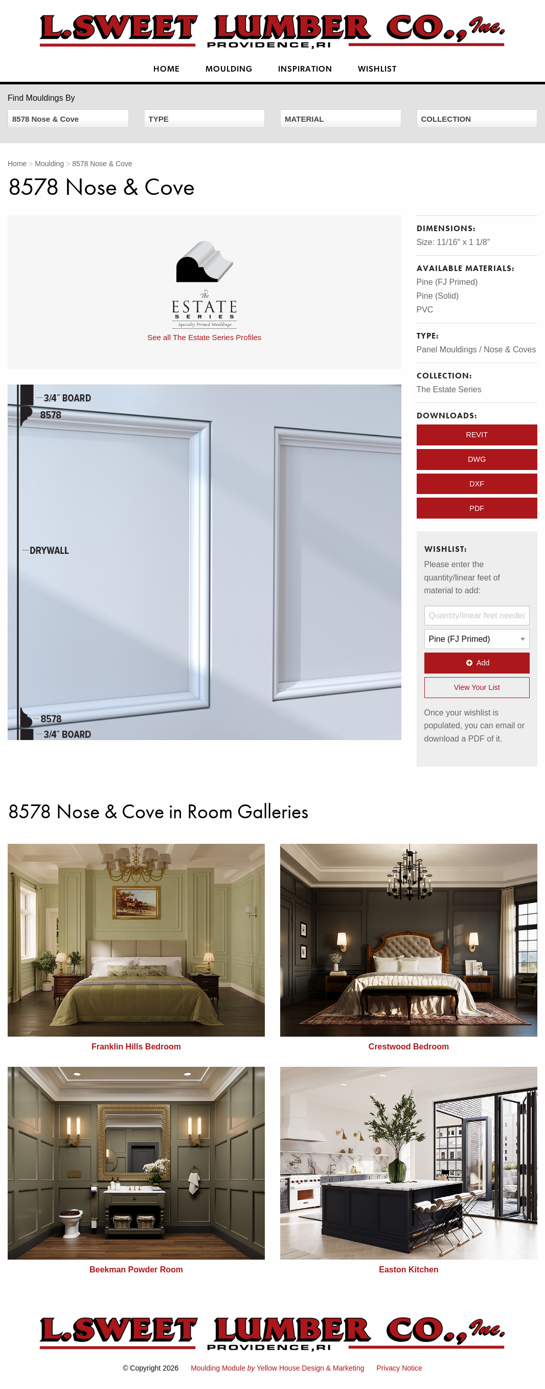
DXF (476, 484)
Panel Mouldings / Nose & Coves (476, 349)
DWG (477, 459)
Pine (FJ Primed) (447, 282)
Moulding (229, 69)
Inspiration (305, 69)
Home (166, 69)
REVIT (477, 435)
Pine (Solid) (438, 296)
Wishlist (377, 69)
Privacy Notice (399, 1368)
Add (477, 663)
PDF (476, 508)
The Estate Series (449, 389)
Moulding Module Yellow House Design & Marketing (277, 1368)
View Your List (477, 687)
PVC (425, 309)
